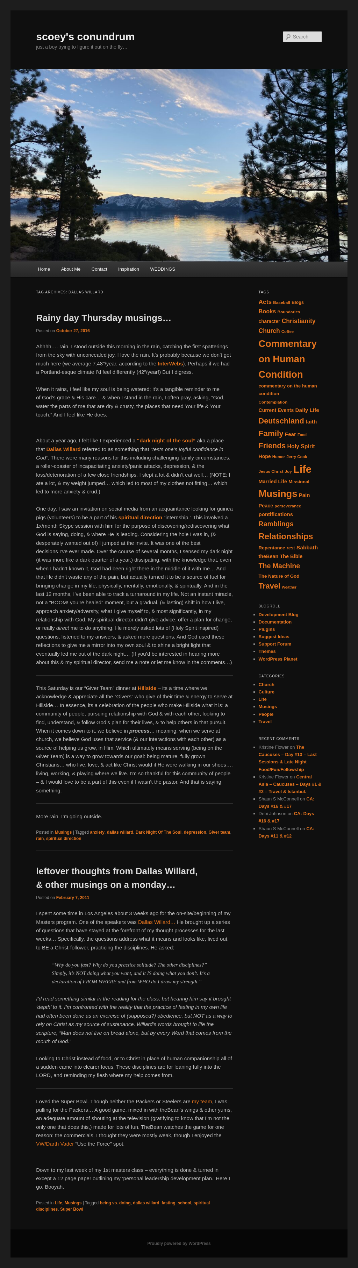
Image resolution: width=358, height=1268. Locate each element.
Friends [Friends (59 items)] (272, 446)
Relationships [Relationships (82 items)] (286, 536)
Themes (267, 651)
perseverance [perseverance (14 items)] (287, 506)
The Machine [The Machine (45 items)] (279, 566)
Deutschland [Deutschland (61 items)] (281, 420)
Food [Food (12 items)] (302, 435)
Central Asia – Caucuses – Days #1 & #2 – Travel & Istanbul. (290, 784)
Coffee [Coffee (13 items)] (287, 331)
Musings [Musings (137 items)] (278, 493)
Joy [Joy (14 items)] (288, 471)
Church (267, 684)
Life (58, 1203)
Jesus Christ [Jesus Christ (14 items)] (271, 471)
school (184, 1203)
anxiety (97, 832)
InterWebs (170, 363)
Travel (265, 721)
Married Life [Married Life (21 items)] (273, 481)
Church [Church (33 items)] (269, 330)
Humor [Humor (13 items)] (278, 457)
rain (40, 838)
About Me (71, 269)
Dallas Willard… (157, 922)
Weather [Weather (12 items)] (289, 587)
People (266, 714)
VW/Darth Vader (55, 1144)
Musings (63, 832)
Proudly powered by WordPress (178, 1243)
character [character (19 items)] (269, 321)
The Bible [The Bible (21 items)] (291, 556)
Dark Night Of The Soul (158, 832)
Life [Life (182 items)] (302, 469)
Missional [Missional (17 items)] (298, 481)
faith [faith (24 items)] (311, 422)
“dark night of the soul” (166, 440)
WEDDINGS (163, 269)
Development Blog (279, 614)
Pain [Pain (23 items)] (304, 495)
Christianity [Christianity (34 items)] (299, 321)
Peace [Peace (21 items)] (266, 505)
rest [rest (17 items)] (291, 547)
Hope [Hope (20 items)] (265, 456)
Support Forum (275, 644)
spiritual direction (63, 838)
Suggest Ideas (274, 636)
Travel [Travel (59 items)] (269, 586)
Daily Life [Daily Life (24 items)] (307, 410)
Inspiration (128, 269)
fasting (168, 1203)
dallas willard (120, 832)
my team (202, 1101)
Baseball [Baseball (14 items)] (281, 302)
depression (195, 832)
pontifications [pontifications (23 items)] (276, 514)
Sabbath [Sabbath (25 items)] (307, 547)
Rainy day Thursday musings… (103, 318)
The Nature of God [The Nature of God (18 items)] (279, 576)
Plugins (267, 629)
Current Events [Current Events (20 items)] (276, 410)
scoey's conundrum (85, 36)
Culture (267, 691)
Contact (99, 269)
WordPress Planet (278, 659)
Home (44, 269)
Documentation (275, 622)
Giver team (219, 832)
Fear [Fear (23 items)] (290, 434)
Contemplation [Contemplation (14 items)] (273, 402)
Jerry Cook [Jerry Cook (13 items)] (296, 457)
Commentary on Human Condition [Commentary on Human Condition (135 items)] (288, 359)
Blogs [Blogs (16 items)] (298, 302)
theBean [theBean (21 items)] (269, 556)
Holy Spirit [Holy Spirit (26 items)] (301, 446)
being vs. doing (115, 1203)
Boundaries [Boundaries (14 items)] (289, 311)
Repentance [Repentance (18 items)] (272, 547)
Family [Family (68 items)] (271, 433)
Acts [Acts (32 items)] (265, 301)
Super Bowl (71, 1209)
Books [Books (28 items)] (267, 311)
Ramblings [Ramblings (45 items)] (276, 524)
